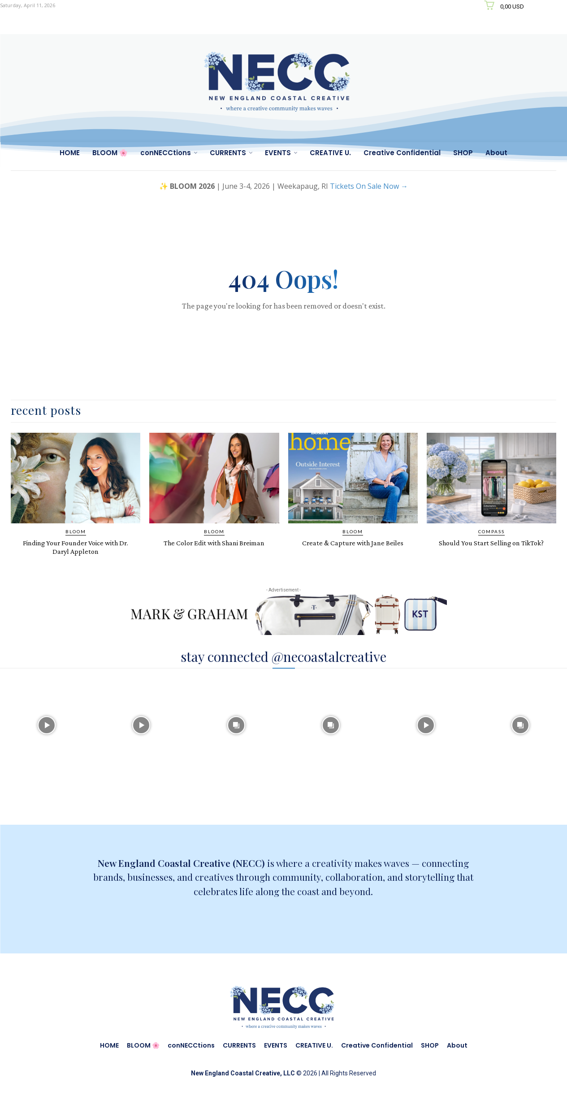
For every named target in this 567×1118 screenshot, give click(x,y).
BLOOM (75, 542)
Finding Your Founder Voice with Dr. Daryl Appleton (76, 557)
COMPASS (491, 542)
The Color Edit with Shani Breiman (214, 557)
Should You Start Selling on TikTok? (491, 557)
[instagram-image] (46, 735)
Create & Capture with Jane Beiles (353, 553)
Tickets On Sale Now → (369, 186)
